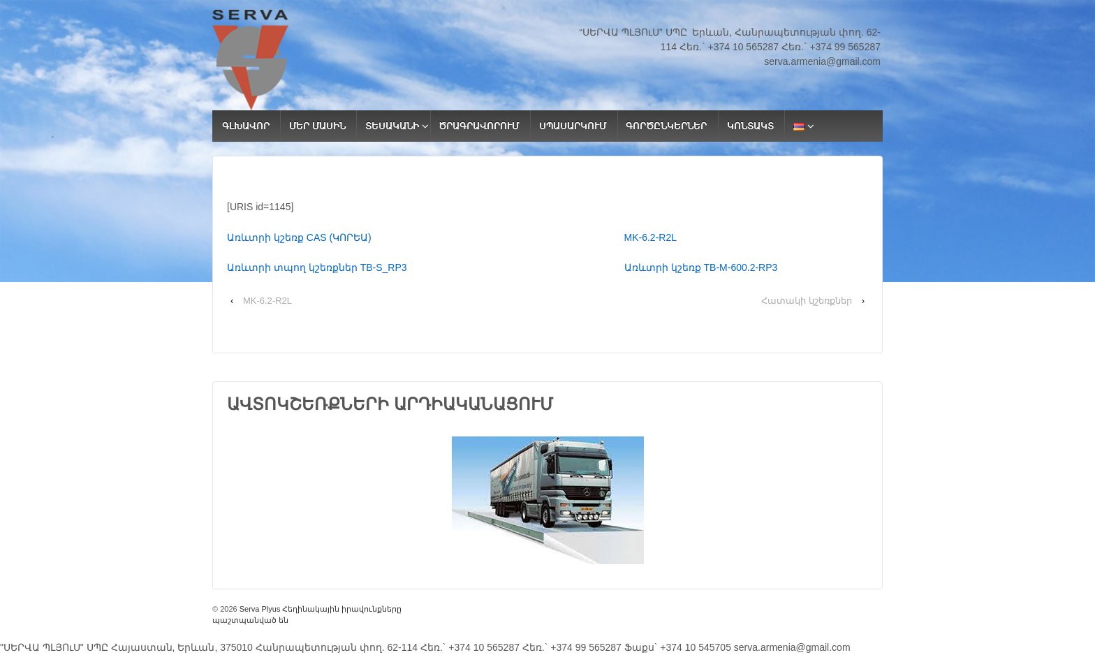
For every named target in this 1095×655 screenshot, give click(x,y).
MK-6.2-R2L (650, 237)
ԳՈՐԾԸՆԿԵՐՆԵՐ (666, 126)
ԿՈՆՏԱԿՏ (750, 126)
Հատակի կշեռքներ (806, 300)
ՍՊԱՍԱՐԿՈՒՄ (572, 126)
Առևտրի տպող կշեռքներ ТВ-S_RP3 (425, 267)
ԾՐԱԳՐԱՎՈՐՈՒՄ (479, 126)
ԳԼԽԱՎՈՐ (246, 126)
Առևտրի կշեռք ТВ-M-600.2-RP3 (701, 267)
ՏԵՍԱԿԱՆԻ (392, 126)
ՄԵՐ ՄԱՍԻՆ (317, 126)
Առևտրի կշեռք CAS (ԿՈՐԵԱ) (425, 237)
